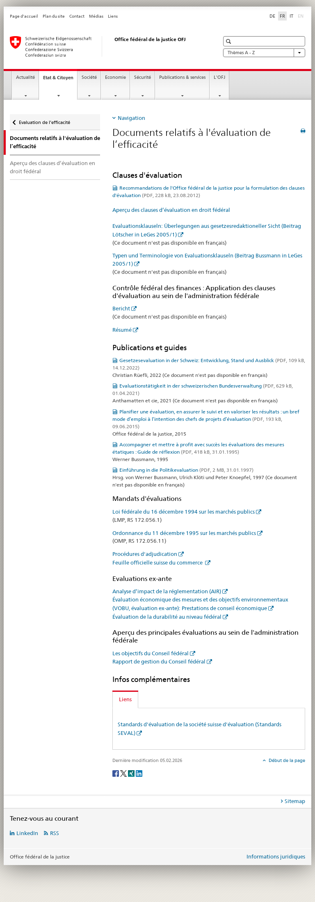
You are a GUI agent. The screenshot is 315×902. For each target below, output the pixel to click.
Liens (113, 16)
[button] (229, 41)
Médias (96, 16)
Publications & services (182, 77)
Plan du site (54, 16)
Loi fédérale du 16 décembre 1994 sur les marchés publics (183, 511)
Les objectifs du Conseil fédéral (150, 653)
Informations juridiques (276, 856)
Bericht (121, 308)
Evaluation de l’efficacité (44, 119)
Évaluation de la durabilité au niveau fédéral (166, 616)
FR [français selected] (282, 16)
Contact (76, 16)
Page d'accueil (24, 16)
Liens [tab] (125, 699)
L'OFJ (219, 77)
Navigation (131, 118)
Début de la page (286, 760)
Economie (115, 77)
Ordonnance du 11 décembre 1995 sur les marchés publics (184, 533)
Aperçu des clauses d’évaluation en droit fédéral (52, 167)
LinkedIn (27, 833)
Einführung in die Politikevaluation (186, 470)
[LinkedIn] (139, 773)
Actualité (25, 77)
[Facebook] (116, 773)
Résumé (122, 329)
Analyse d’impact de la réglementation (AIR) (166, 591)
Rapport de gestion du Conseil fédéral (158, 661)
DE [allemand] (272, 16)
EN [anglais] (301, 15)
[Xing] (132, 773)
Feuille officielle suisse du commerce (158, 562)
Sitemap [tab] (295, 801)
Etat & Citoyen (60, 79)
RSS (54, 833)
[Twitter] (124, 773)
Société (89, 77)
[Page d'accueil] (106, 46)
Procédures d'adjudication (144, 554)
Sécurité (142, 77)
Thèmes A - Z (264, 53)
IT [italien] (291, 16)
